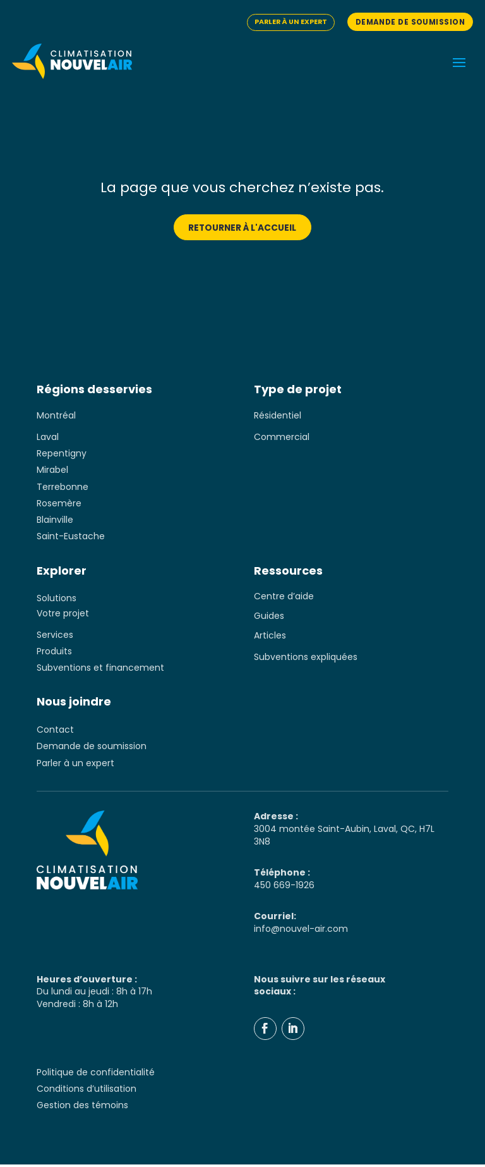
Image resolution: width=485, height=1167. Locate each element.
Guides (269, 617)
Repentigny (62, 454)
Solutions (56, 600)
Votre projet (63, 614)
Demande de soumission (407, 21)
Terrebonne (62, 487)
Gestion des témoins (82, 1108)
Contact (55, 731)
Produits (54, 653)
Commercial (281, 437)
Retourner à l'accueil (242, 227)
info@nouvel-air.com (301, 931)
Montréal (56, 416)
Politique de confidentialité (96, 1074)
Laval (48, 437)
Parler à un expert (282, 21)
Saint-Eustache (71, 538)
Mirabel (52, 471)
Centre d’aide (284, 598)
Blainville (55, 521)
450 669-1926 (284, 887)
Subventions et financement (100, 669)
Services (55, 636)
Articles (270, 637)
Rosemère (59, 504)
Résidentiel (277, 416)
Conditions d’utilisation (86, 1091)
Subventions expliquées (305, 658)
